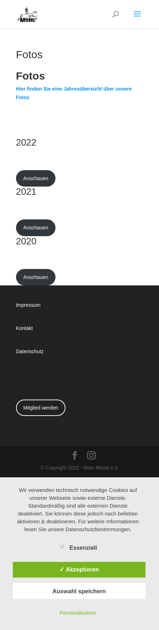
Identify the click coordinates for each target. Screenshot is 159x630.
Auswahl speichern (79, 591)
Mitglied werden (40, 407)
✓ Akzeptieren (79, 569)
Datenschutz (30, 351)
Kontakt (24, 328)
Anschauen (35, 178)
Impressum (28, 304)
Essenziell (78, 547)
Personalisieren (77, 613)
